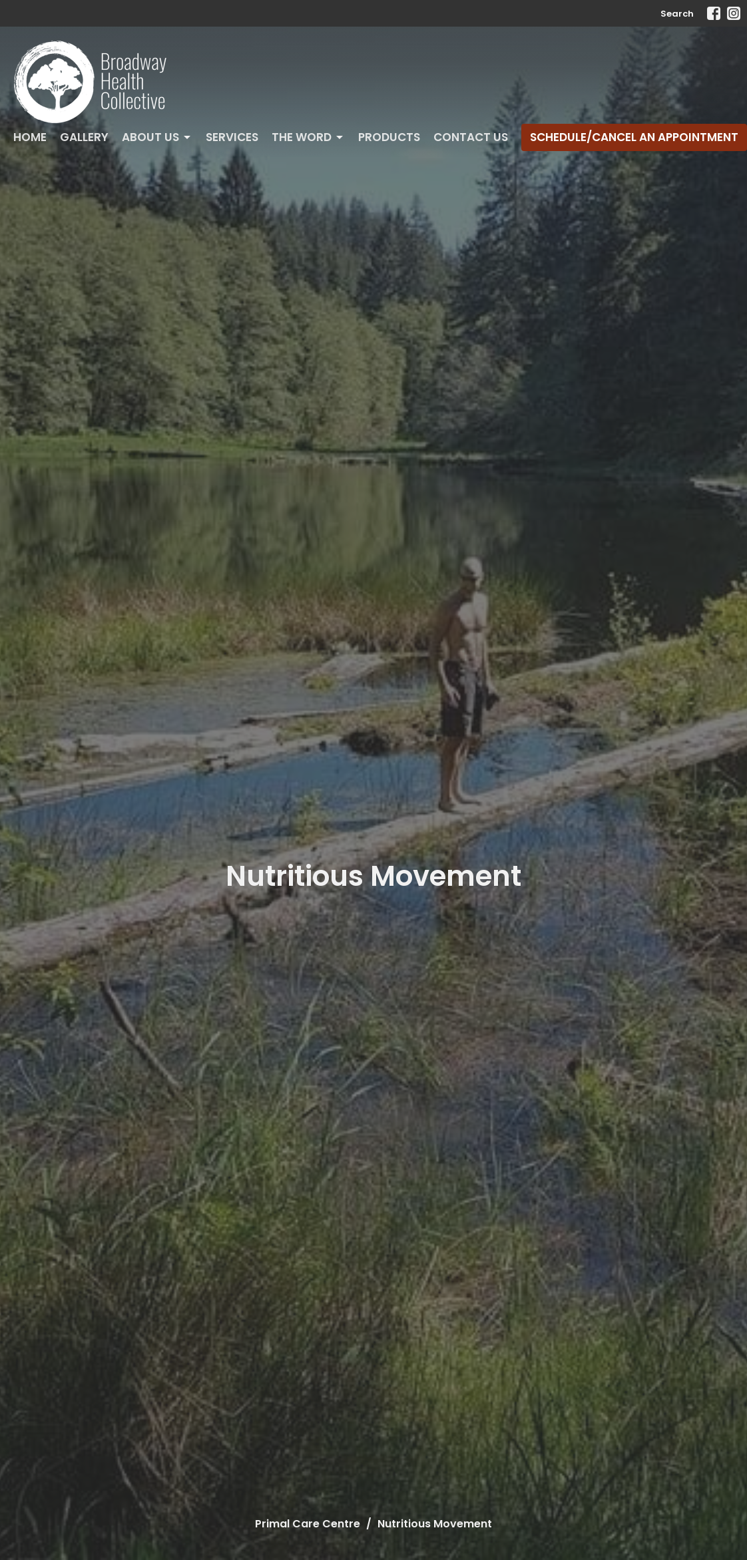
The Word (308, 137)
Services (232, 137)
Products (389, 137)
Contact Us (470, 137)
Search (677, 13)
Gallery (84, 137)
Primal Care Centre (307, 1523)
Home (30, 137)
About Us (157, 137)
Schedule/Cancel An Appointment (634, 137)
